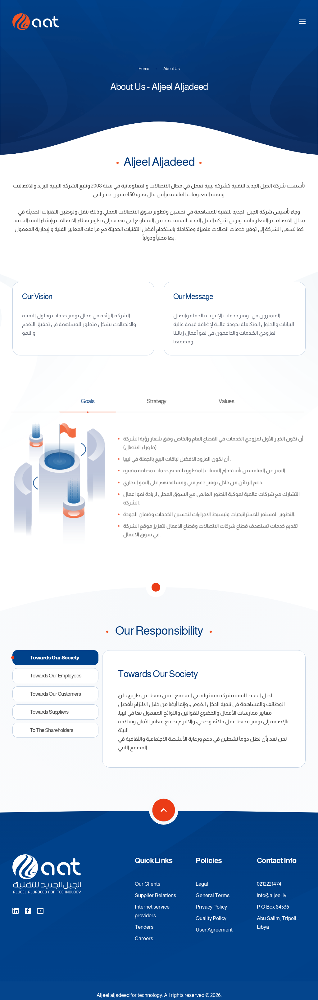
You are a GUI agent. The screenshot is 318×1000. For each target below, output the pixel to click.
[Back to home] (35, 21)
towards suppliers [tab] (49, 712)
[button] (302, 21)
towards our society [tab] (54, 657)
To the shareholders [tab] (51, 730)
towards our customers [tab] (55, 694)
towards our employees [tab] (55, 675)
